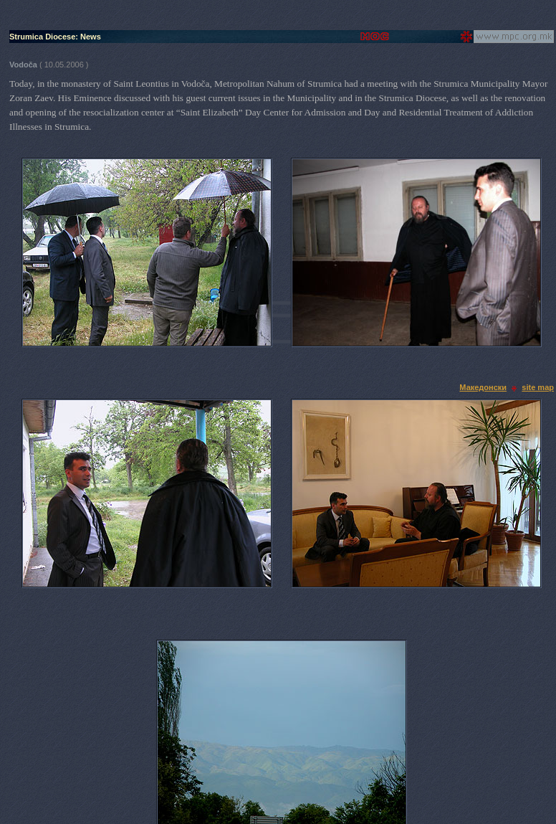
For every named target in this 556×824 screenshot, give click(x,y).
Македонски (483, 387)
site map (538, 387)
